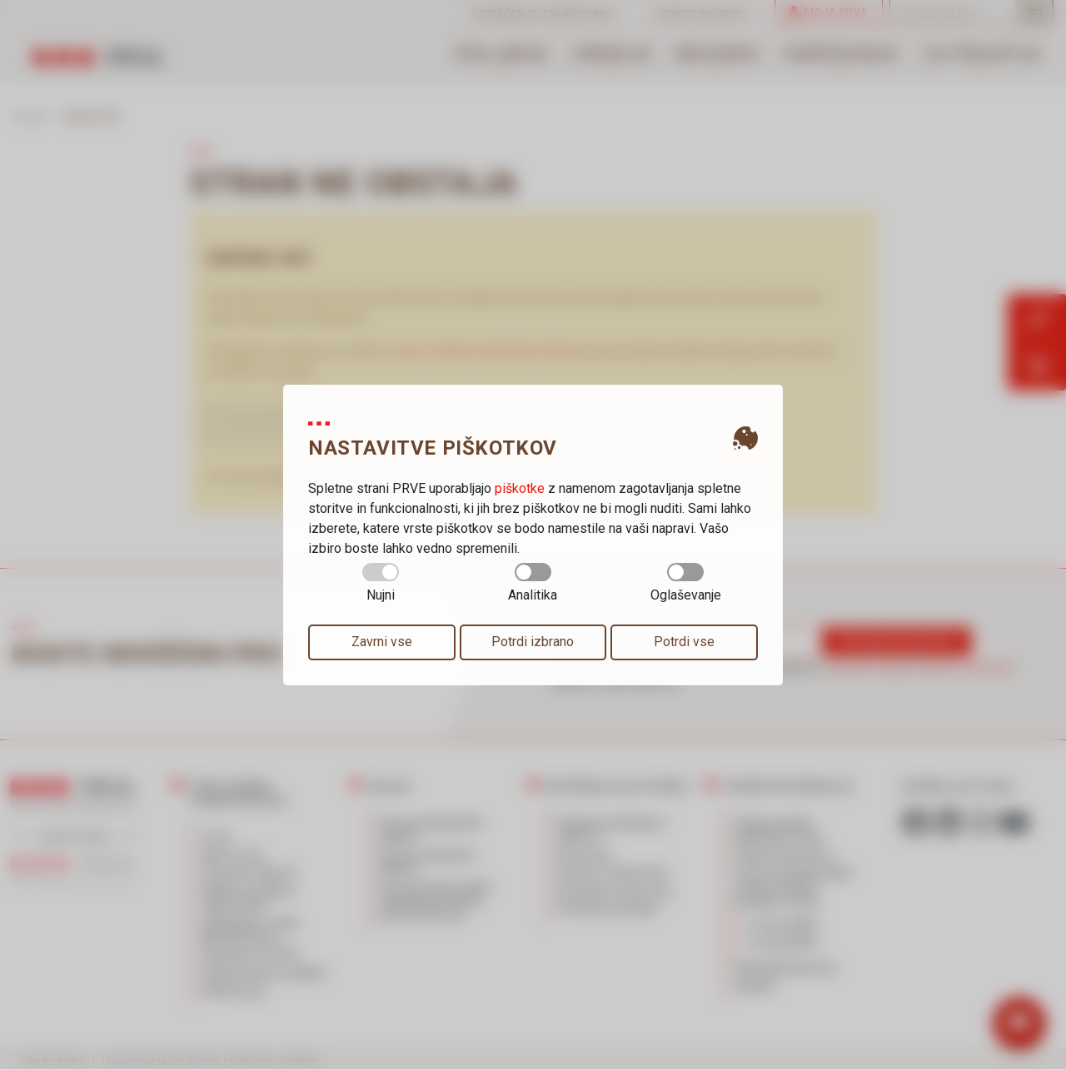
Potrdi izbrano (532, 641)
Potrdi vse (684, 641)
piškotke (520, 488)
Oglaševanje (685, 583)
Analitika (532, 583)
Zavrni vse (381, 641)
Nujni (380, 583)
